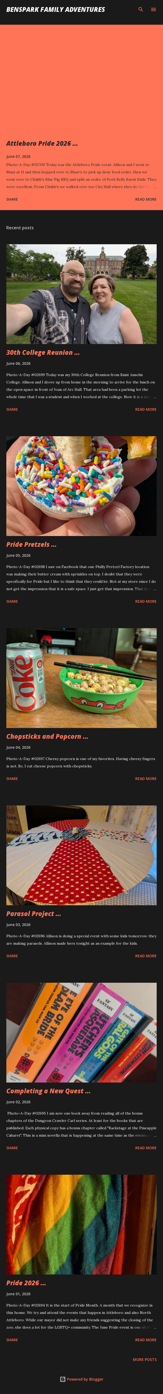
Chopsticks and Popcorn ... (47, 736)
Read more (146, 199)
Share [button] (12, 199)
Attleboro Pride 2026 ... (42, 143)
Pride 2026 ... (26, 1282)
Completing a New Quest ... (48, 1090)
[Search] (141, 9)
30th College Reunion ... (43, 352)
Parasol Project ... (33, 913)
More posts (145, 1359)
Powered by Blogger (81, 1379)
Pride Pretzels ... (31, 544)
